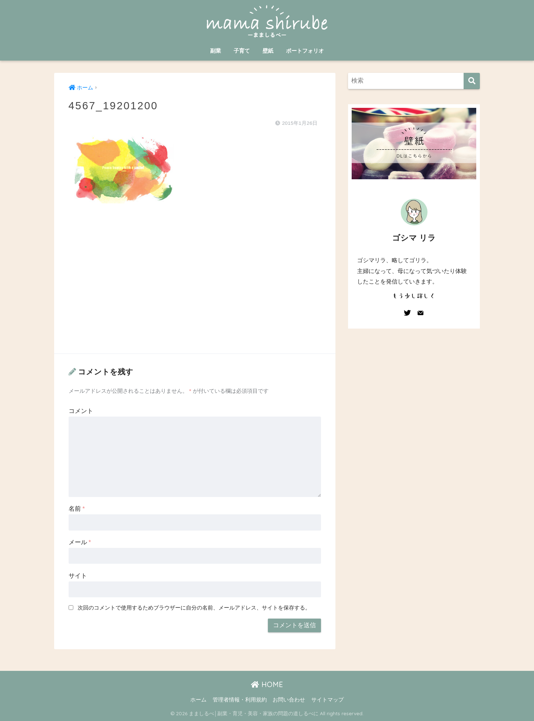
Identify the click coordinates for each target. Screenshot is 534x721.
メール (80, 542)
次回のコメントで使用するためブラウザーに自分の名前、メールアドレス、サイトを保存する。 (194, 608)
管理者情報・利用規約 (240, 700)
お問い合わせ (289, 700)
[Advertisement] (195, 285)
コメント (81, 411)
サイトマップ (327, 700)
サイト (78, 575)
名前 (77, 508)
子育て (242, 51)
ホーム (198, 700)
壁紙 (267, 51)
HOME (267, 684)
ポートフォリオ (305, 51)
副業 (215, 51)
